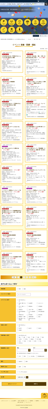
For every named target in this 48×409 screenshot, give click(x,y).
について (19, 31)
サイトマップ (28, 402)
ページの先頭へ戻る (44, 397)
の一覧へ (19, 24)
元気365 (26, 407)
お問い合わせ (15, 4)
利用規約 (31, 400)
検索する (36, 383)
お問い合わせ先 (20, 402)
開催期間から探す (5, 348)
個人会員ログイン (21, 4)
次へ (33, 277)
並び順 (2, 377)
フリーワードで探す (5, 294)
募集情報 (11, 24)
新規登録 (10, 4)
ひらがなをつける (42, 1)
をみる (35, 24)
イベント (29, 39)
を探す (3, 24)
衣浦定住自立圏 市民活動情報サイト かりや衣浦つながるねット (13, 39)
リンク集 (43, 400)
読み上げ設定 (44, 35)
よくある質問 (13, 400)
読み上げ (36, 35)
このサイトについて (4, 4)
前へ (15, 277)
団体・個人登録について (22, 400)
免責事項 (37, 400)
